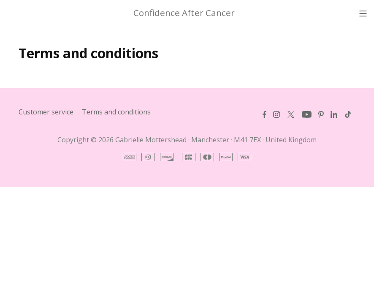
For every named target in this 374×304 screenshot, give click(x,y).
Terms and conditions (116, 112)
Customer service (46, 112)
